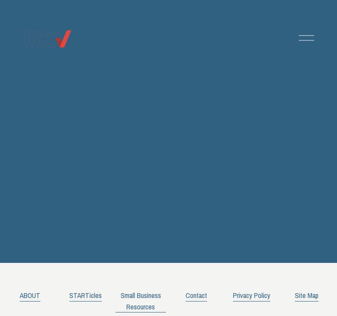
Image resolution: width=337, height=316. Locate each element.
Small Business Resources (141, 301)
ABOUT (30, 295)
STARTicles (85, 295)
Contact (196, 295)
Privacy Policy (251, 295)
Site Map (307, 295)
